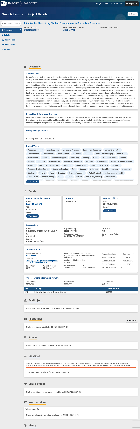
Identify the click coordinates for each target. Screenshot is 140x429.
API (106, 3)
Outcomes (7, 53)
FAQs (98, 3)
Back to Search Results (11, 23)
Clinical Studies (9, 58)
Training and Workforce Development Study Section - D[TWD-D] (42, 261)
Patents (6, 48)
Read (32, 182)
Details (6, 34)
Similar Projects (10, 73)
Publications (8, 44)
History (6, 68)
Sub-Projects (9, 39)
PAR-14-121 (31, 255)
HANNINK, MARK (34, 204)
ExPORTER (116, 3)
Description (11, 29)
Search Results (12, 14)
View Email (32, 216)
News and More (9, 63)
